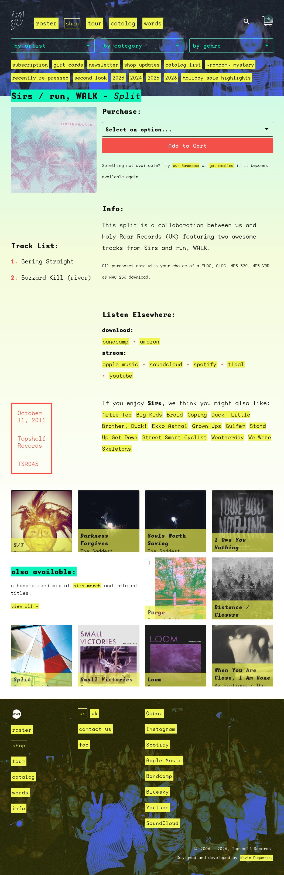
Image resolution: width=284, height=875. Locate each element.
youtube (122, 376)
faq (84, 744)
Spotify (158, 744)
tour (96, 23)
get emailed (226, 166)
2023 (118, 78)
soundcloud (170, 365)
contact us (96, 728)
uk (95, 713)
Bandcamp (160, 776)
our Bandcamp (187, 166)
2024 (136, 78)
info (19, 808)
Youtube (158, 807)
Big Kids (153, 415)
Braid (180, 415)
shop (73, 23)
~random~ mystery (230, 65)
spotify (211, 365)
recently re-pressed (40, 78)
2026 (171, 78)
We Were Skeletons (172, 449)
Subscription (30, 65)
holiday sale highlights (217, 78)
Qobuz (155, 713)
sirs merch (88, 587)
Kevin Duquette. (254, 857)
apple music (121, 365)
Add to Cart (187, 146)
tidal (244, 365)
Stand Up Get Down (132, 438)
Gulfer (245, 427)
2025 (153, 78)
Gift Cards (68, 65)
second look (90, 78)
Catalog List (183, 65)
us (82, 713)
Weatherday (120, 449)
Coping (203, 415)
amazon (152, 342)
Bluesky (158, 791)
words (154, 23)
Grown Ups (214, 427)
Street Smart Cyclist (202, 438)
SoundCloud (163, 823)
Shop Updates (142, 65)
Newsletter (103, 65)
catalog (124, 23)
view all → (26, 607)
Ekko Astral (175, 427)
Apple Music (165, 760)
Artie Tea (118, 415)
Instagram (162, 728)
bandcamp (116, 342)
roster (46, 23)
